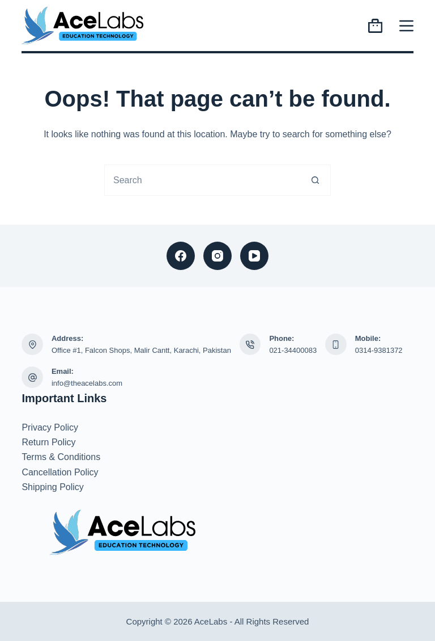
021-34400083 (293, 350)
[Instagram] (217, 256)
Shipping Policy (52, 487)
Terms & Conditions (61, 457)
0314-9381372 (379, 350)
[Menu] (406, 26)
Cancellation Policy (60, 472)
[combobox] (202, 180)
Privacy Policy (50, 427)
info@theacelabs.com (87, 383)
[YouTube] (254, 256)
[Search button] (315, 180)
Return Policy (48, 442)
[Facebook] (181, 256)
